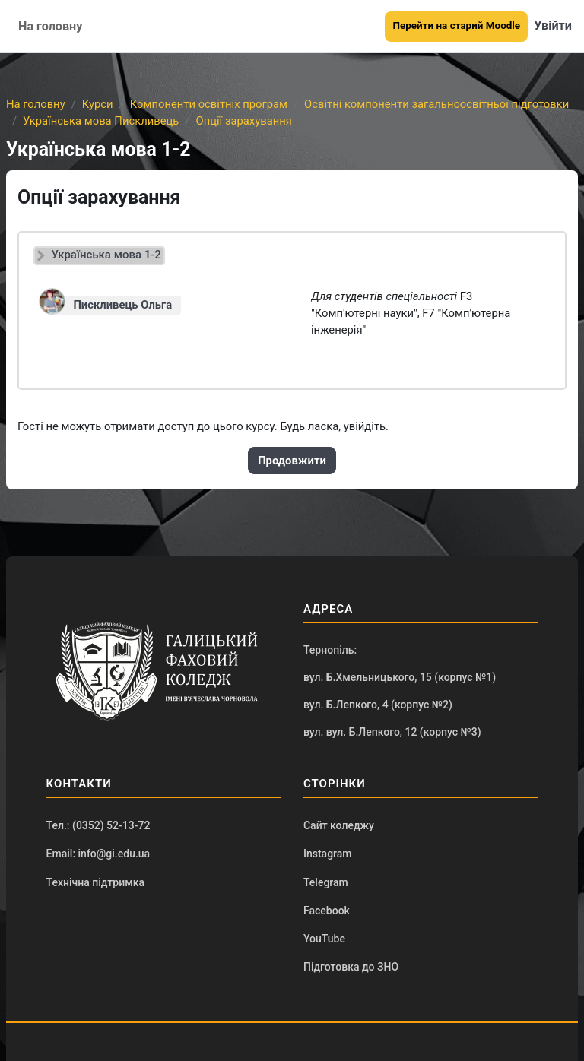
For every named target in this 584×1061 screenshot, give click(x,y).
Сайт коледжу (338, 825)
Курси (97, 104)
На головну (35, 104)
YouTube (324, 939)
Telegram (325, 882)
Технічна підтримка (95, 882)
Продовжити (292, 460)
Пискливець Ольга (122, 305)
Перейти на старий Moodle (456, 25)
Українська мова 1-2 (106, 254)
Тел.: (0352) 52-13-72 (98, 825)
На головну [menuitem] (50, 26)
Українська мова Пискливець (101, 121)
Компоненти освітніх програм (208, 104)
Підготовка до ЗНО (350, 967)
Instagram (327, 853)
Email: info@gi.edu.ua (98, 853)
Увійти (553, 25)
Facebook (326, 910)
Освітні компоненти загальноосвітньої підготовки (436, 104)
